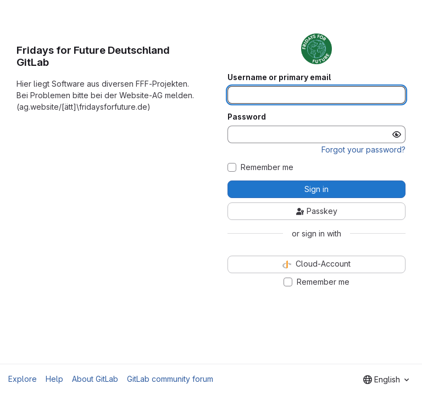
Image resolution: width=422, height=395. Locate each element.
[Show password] (397, 134)
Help (54, 378)
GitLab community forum (170, 378)
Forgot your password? (363, 149)
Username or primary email (279, 77)
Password (246, 116)
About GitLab (95, 378)
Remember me (267, 167)
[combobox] (386, 379)
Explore (22, 378)
